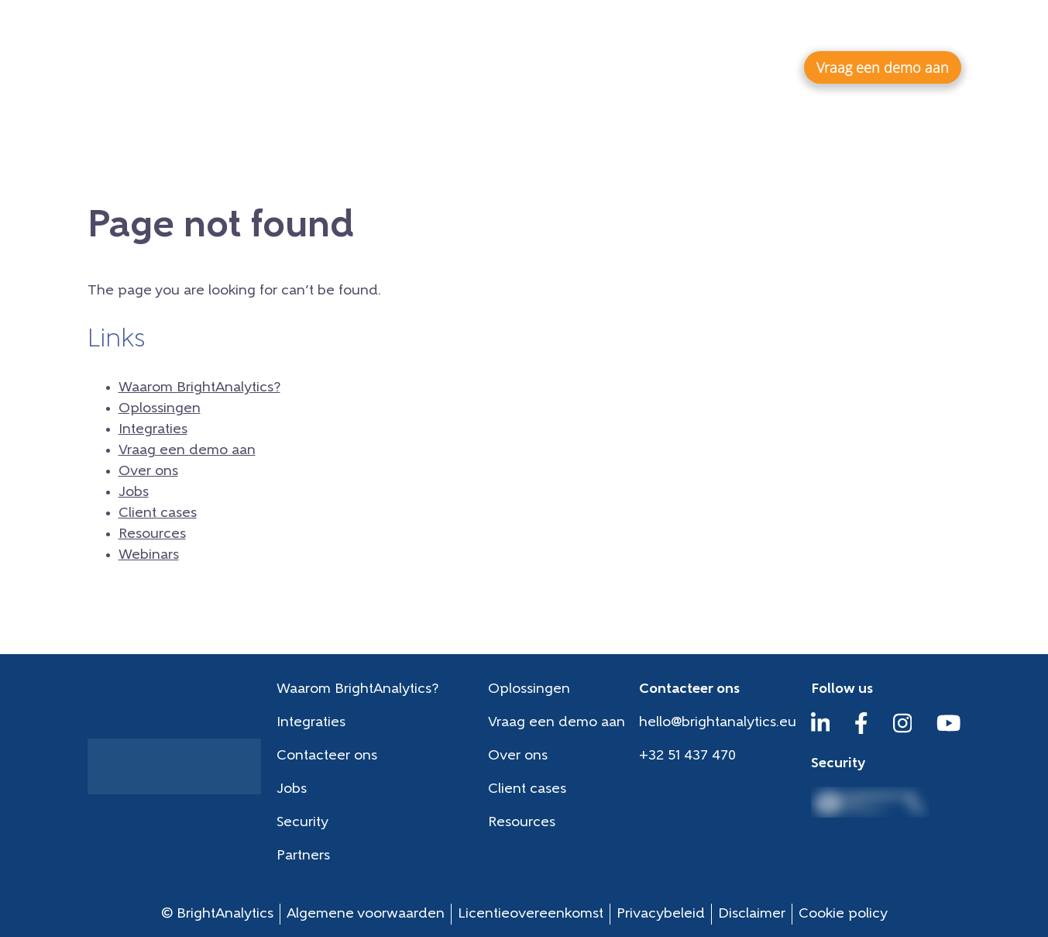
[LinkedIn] (820, 730)
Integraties (729, 67)
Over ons (545, 27)
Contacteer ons (327, 756)
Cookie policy (843, 914)
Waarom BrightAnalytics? (443, 67)
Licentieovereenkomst (530, 914)
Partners (303, 856)
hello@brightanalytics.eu (717, 722)
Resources (771, 27)
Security (302, 822)
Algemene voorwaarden (366, 914)
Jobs (609, 27)
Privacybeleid (661, 914)
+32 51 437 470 (687, 756)
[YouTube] (948, 730)
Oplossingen (612, 67)
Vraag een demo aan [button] (882, 67)
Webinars (855, 27)
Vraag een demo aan (187, 450)
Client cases (681, 27)
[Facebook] (861, 730)
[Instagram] (902, 730)
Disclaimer (751, 914)
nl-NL (937, 26)
